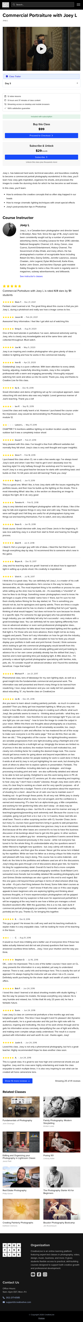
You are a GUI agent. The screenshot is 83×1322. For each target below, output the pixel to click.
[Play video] (41, 49)
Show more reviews (17, 1080)
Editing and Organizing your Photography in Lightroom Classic (19, 1157)
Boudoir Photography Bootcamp (59, 1222)
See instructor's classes (31, 276)
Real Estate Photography (14, 1190)
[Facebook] (39, 1274)
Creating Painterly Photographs (18, 1222)
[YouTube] (33, 1274)
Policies (41, 1318)
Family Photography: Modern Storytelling (57, 1122)
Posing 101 (48, 1155)
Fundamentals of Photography (17, 1120)
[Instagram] (45, 1274)
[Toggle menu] (78, 4)
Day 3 (8, 83)
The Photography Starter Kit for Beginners (58, 1192)
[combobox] (42, 4)
